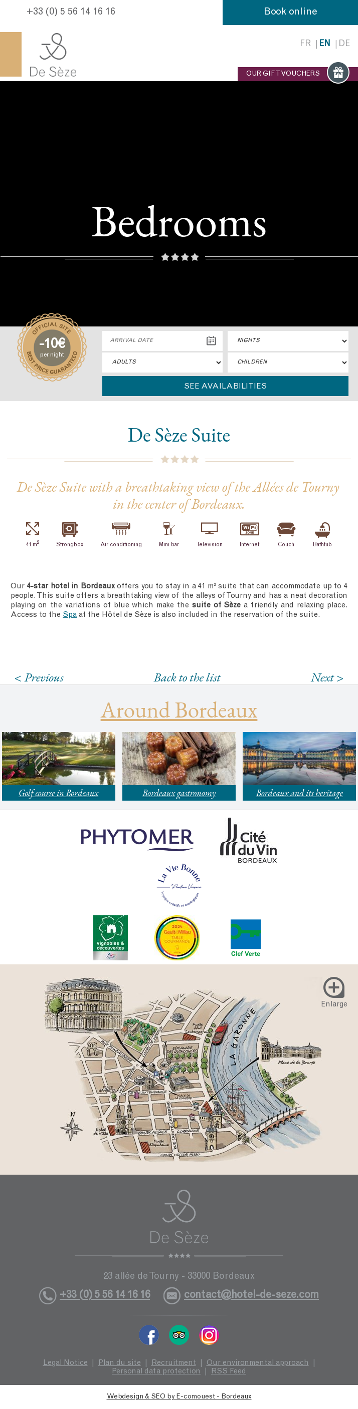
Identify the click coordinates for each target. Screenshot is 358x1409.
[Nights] (288, 341)
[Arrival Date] (162, 341)
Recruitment (173, 1363)
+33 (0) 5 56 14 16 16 (71, 13)
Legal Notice (65, 1363)
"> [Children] (288, 363)
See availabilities (225, 387)
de (344, 44)
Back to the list (187, 677)
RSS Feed (228, 1371)
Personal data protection (156, 1371)
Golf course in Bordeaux (58, 793)
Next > (327, 677)
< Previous (39, 677)
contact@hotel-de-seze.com (251, 1295)
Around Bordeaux (179, 709)
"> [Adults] (162, 363)
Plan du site (119, 1363)
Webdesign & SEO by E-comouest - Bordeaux (179, 1396)
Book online (290, 13)
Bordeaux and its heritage (299, 793)
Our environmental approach (258, 1363)
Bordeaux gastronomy (179, 793)
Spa (70, 615)
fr (305, 44)
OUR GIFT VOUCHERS (297, 74)
